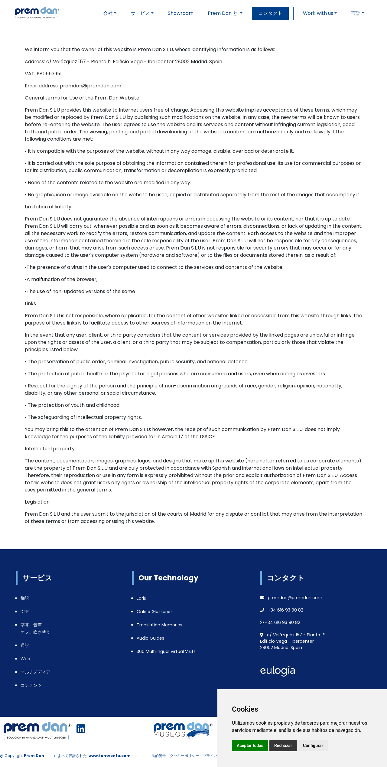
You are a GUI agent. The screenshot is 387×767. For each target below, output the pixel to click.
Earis (141, 598)
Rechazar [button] (283, 745)
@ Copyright (22, 755)
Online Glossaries (155, 612)
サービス (140, 13)
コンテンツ (31, 685)
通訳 (25, 645)
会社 (108, 13)
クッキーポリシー (184, 755)
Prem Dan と (223, 13)
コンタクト (270, 13)
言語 (356, 13)
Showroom (181, 13)
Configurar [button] (313, 745)
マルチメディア (35, 672)
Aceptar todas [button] (250, 745)
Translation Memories (159, 625)
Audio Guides (150, 638)
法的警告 (158, 755)
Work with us (318, 13)
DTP (25, 612)
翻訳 (25, 598)
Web (25, 659)
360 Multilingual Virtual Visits (166, 651)
